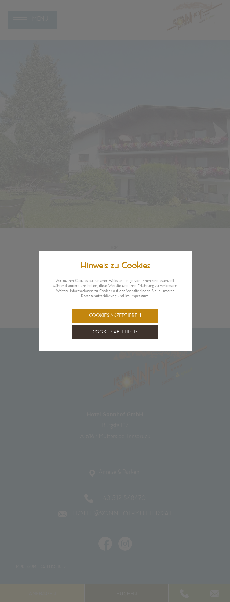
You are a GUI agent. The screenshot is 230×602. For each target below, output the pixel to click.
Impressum (139, 296)
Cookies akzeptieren (115, 315)
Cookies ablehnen (115, 332)
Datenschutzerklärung (98, 296)
